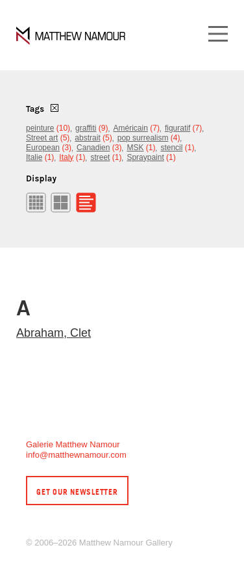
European (43, 147)
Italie (34, 157)
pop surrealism (143, 137)
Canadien (93, 147)
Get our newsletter (77, 491)
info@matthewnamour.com (76, 455)
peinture (40, 128)
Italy (66, 157)
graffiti (85, 128)
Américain (131, 128)
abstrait (87, 137)
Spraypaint (145, 157)
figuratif (177, 128)
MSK (135, 147)
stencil (171, 147)
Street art (42, 137)
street (100, 157)
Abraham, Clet (53, 332)
